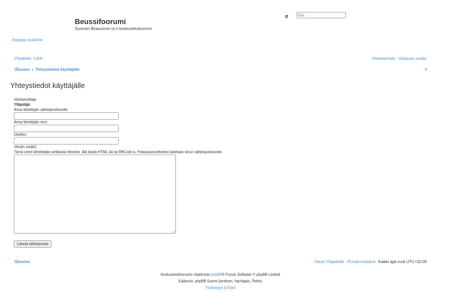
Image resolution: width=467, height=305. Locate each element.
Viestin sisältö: (25, 147)
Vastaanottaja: (25, 99)
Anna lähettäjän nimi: (31, 122)
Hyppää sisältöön (27, 40)
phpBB (216, 275)
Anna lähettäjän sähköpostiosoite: (41, 110)
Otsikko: (20, 134)
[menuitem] (38, 58)
